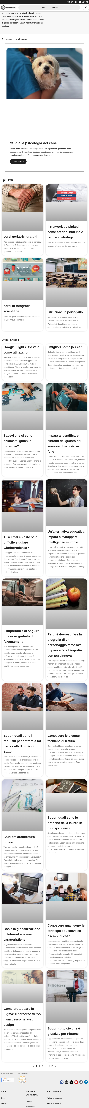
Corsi (43, 7)
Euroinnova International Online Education (34, 1096)
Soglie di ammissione (55, 1098)
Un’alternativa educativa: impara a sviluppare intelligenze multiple (66, 537)
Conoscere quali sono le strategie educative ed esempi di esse (66, 916)
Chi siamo (30, 1086)
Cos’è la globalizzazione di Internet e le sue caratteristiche (22, 919)
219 (51, 1045)
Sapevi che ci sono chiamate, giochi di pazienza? (18, 441)
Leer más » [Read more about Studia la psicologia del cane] (18, 161)
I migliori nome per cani (65, 347)
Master (55, 7)
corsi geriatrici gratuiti (20, 236)
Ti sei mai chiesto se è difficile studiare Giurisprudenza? (20, 542)
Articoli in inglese (53, 1088)
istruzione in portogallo (65, 312)
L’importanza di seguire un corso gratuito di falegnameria (21, 636)
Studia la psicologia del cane (33, 143)
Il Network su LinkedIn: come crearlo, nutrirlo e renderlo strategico (65, 232)
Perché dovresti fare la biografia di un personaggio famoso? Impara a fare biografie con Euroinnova (65, 645)
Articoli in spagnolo (54, 1082)
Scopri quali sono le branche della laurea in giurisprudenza (65, 816)
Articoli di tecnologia (55, 1093)
